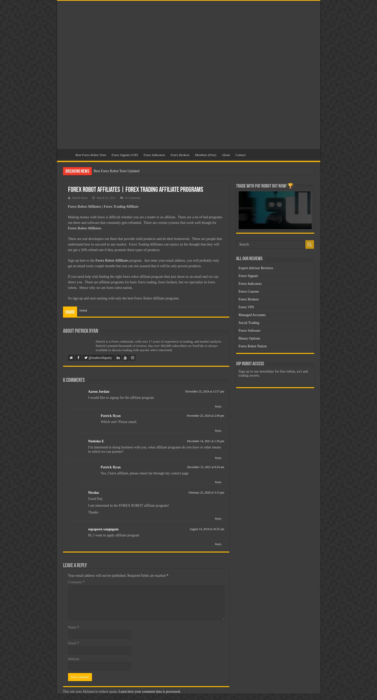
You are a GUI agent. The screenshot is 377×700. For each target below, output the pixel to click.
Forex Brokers (180, 155)
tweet (83, 310)
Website (73, 659)
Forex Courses (249, 291)
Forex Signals (248, 276)
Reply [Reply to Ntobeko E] (218, 457)
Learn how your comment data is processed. (149, 691)
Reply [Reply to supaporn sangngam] (218, 543)
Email (73, 643)
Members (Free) (205, 155)
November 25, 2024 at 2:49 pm (205, 415)
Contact (240, 155)
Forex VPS (246, 307)
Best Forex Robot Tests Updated (117, 171)
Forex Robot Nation (253, 346)
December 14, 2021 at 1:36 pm (205, 441)
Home (66, 154)
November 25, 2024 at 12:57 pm (204, 391)
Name (73, 627)
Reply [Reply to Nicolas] (218, 518)
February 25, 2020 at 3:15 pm (206, 492)
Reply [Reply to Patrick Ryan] (218, 430)
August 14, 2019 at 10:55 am (206, 529)
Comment (76, 582)
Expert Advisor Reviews (256, 268)
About (226, 155)
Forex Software (250, 330)
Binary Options (249, 338)
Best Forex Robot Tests (91, 155)
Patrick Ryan (80, 198)
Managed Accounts (252, 315)
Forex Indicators (154, 155)
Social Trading (249, 323)
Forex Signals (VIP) (125, 155)
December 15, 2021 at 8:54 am (205, 467)
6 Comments (132, 198)
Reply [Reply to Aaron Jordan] (218, 406)
